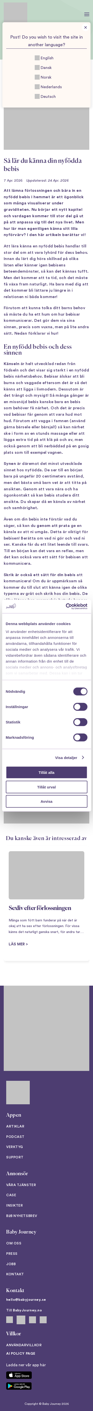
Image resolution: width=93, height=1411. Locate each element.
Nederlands (48, 86)
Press (12, 1254)
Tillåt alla (47, 772)
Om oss (13, 1243)
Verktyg (14, 1147)
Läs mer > (18, 944)
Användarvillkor (24, 1345)
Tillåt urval (46, 787)
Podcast (15, 1137)
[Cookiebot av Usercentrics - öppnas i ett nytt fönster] (66, 606)
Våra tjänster (21, 1185)
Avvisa (47, 801)
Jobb (11, 1264)
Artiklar (15, 1126)
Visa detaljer (66, 757)
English (44, 57)
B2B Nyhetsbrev (21, 1216)
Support (15, 1157)
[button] (86, 14)
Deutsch (45, 96)
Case (11, 1195)
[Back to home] (15, 14)
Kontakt (15, 1274)
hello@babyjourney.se (26, 1300)
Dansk (43, 67)
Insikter (14, 1205)
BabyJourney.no (27, 1310)
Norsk (43, 77)
